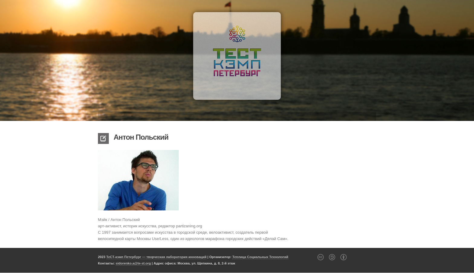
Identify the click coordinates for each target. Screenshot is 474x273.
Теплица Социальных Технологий (260, 257)
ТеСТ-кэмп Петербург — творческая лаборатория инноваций (156, 257)
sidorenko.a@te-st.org (133, 263)
